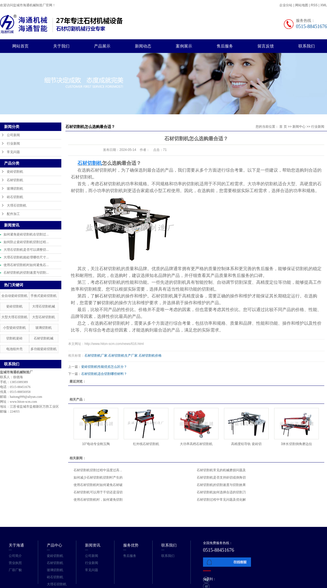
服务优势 (130, 545)
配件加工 (13, 214)
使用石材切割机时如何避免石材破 (98, 485)
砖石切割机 (15, 197)
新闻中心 (298, 127)
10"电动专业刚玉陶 (96, 444)
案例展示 (184, 46)
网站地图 (302, 5)
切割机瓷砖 (14, 338)
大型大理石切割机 (14, 317)
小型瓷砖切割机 (14, 328)
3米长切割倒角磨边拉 (296, 444)
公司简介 (15, 556)
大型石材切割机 (43, 317)
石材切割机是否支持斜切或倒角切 (221, 477)
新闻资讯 (92, 545)
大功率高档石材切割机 (196, 444)
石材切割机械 (43, 338)
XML (323, 5)
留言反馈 (266, 46)
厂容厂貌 (15, 570)
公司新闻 (13, 135)
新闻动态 (143, 46)
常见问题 (13, 152)
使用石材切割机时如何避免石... (26, 265)
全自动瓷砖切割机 (14, 296)
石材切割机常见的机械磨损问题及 (221, 470)
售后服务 (225, 46)
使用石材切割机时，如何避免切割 (98, 500)
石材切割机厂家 (95, 355)
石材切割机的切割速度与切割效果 (221, 485)
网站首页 (20, 46)
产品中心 (54, 545)
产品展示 (102, 46)
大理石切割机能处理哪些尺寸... (26, 257)
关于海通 (16, 545)
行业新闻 (13, 143)
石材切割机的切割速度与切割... (26, 272)
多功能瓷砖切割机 (44, 349)
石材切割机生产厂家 (123, 355)
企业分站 (285, 5)
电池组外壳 (14, 349)
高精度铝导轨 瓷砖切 (246, 444)
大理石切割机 (16, 205)
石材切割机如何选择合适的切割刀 (221, 492)
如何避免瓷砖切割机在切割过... (26, 234)
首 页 (283, 127)
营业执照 (15, 563)
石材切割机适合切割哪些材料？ (104, 374)
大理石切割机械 (43, 306)
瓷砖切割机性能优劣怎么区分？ (104, 367)
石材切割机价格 (150, 355)
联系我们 (306, 46)
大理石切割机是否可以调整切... (26, 250)
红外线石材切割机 (146, 444)
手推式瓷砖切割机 (44, 296)
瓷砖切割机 (15, 172)
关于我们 (61, 46)
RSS (314, 5)
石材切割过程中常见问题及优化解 (221, 500)
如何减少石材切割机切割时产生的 (98, 477)
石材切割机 (15, 180)
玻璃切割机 (15, 188)
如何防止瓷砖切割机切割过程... (26, 242)
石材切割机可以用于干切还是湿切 (98, 492)
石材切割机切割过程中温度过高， (98, 470)
